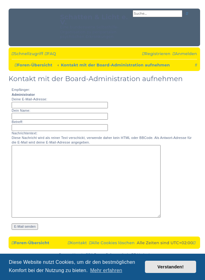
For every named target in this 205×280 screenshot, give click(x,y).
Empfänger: (21, 89)
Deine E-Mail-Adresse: (29, 99)
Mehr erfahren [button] (106, 270)
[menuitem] (50, 54)
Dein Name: (21, 110)
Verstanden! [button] (171, 266)
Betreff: (17, 122)
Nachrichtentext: (24, 133)
